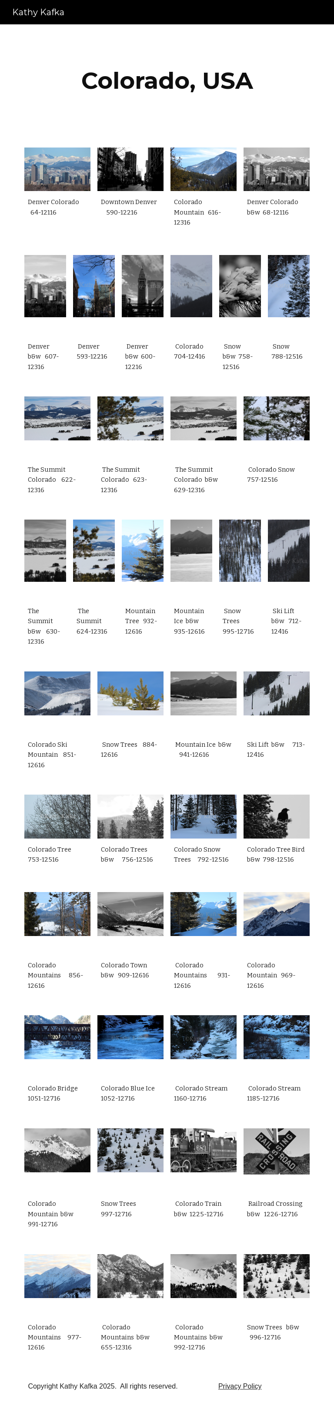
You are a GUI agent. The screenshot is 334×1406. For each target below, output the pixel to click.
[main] (166, 80)
